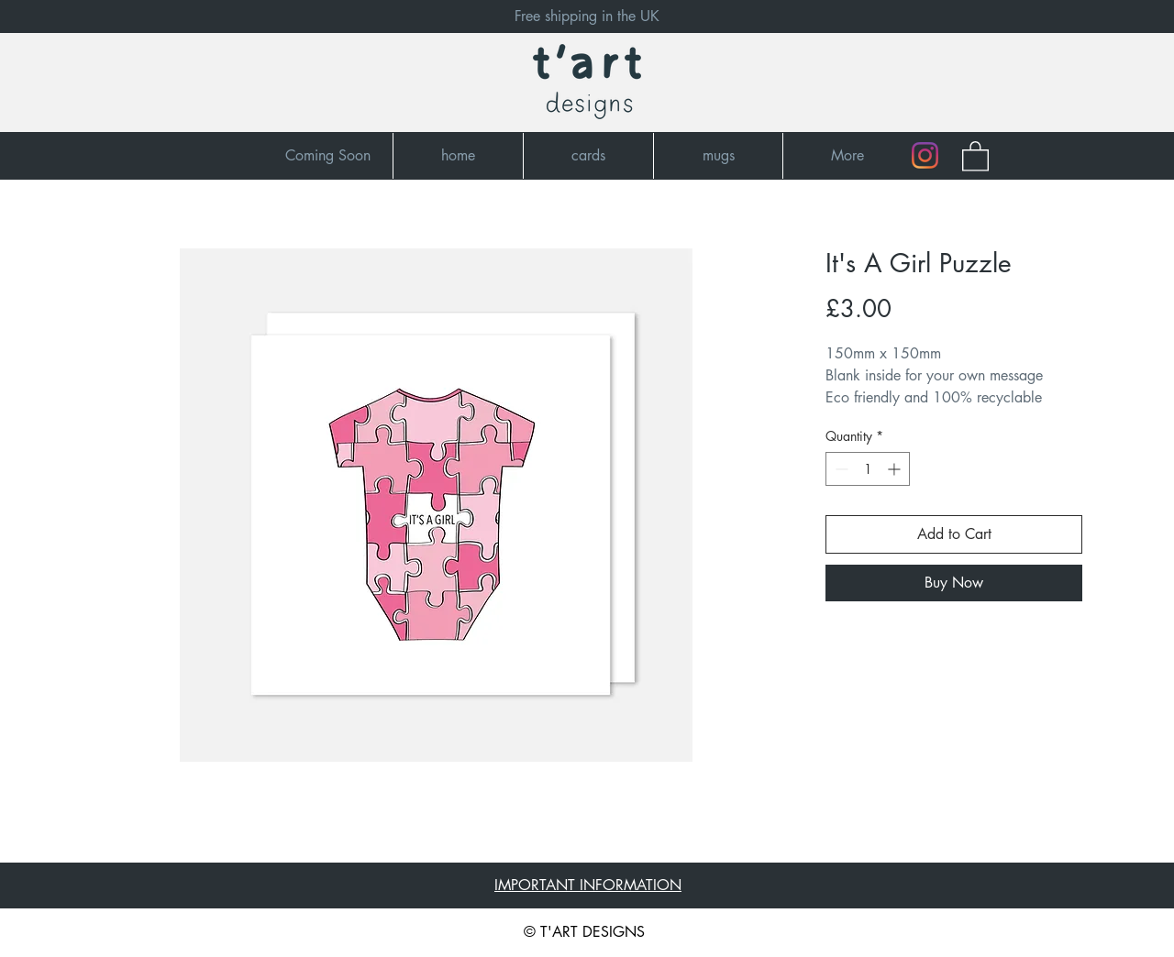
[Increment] (895, 469)
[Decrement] (839, 469)
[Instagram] (925, 155)
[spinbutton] (867, 469)
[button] (975, 155)
